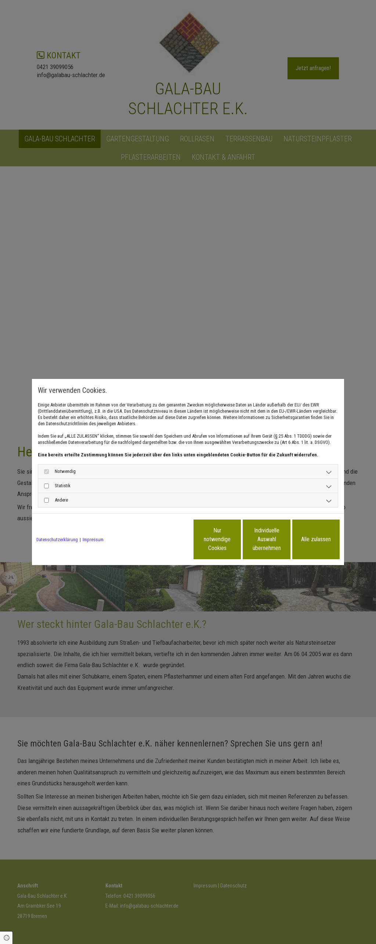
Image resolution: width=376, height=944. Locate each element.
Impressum (93, 539)
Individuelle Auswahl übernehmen (236, 539)
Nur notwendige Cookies (166, 539)
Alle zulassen (306, 539)
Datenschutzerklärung (57, 539)
